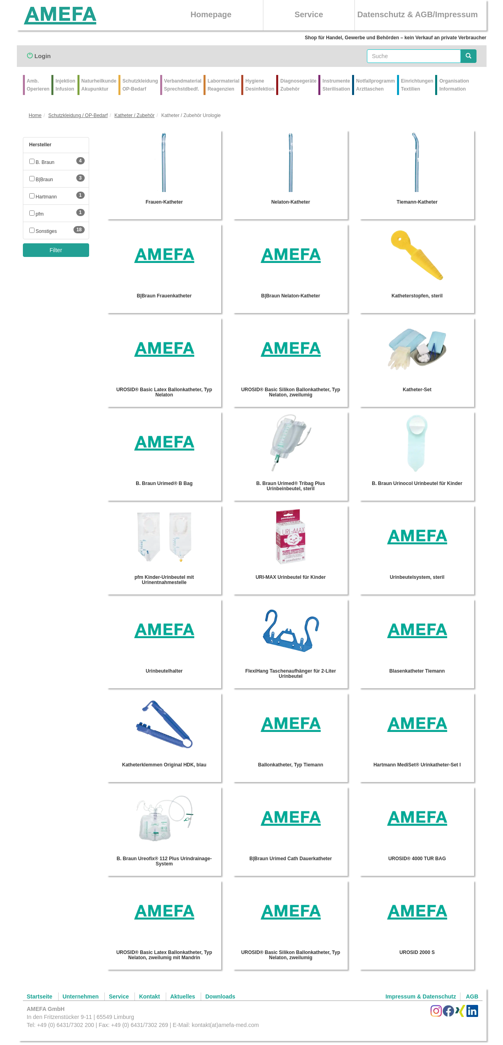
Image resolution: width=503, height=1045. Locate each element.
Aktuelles (182, 996)
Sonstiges (43, 231)
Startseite (40, 996)
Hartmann (43, 197)
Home (35, 115)
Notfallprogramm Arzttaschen (375, 85)
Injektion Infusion (65, 85)
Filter (55, 250)
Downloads (220, 996)
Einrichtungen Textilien (417, 85)
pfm (36, 214)
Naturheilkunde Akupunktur (98, 85)
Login (39, 56)
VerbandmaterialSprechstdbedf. (183, 85)
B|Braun (41, 179)
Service (309, 14)
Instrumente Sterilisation (336, 85)
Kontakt (149, 996)
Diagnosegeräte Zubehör (298, 85)
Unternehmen (81, 996)
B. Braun (42, 162)
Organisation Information (454, 85)
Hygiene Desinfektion (259, 85)
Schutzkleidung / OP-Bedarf (78, 115)
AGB (472, 996)
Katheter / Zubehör (134, 115)
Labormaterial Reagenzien (223, 85)
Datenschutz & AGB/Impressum (417, 14)
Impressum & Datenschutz (420, 996)
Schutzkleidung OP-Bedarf (140, 85)
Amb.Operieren (38, 85)
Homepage (210, 14)
